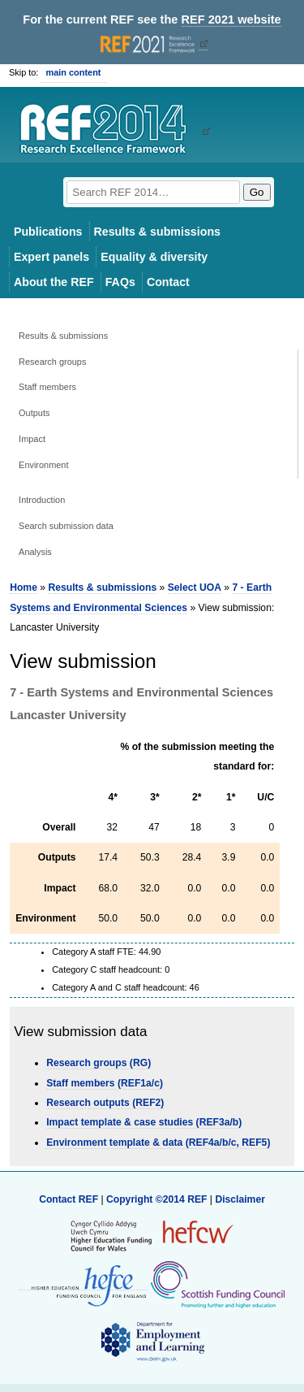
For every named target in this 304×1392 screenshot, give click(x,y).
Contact (168, 281)
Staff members (47, 387)
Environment (43, 465)
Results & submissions (157, 231)
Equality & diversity (154, 256)
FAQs (120, 281)
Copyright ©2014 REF (158, 1199)
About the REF (54, 281)
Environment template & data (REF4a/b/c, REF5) (158, 1142)
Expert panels (51, 256)
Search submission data (66, 526)
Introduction (42, 500)
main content (73, 72)
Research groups (52, 361)
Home (23, 587)
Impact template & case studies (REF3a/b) (144, 1122)
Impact (32, 439)
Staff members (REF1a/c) (104, 1083)
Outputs (34, 413)
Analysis (35, 552)
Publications (48, 231)
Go (257, 192)
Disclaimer (240, 1199)
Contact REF (68, 1199)
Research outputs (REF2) (105, 1102)
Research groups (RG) (98, 1063)
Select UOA (194, 587)
